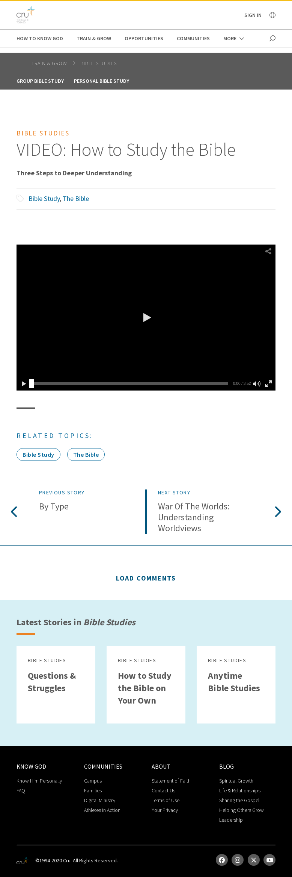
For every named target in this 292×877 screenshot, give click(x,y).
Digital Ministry (99, 800)
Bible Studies (98, 63)
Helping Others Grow (241, 810)
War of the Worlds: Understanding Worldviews (194, 517)
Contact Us (163, 790)
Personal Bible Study (101, 81)
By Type (54, 506)
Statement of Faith (171, 780)
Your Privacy (165, 810)
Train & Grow (94, 38)
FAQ (21, 790)
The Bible (76, 198)
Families (93, 790)
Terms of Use (165, 800)
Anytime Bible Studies (234, 682)
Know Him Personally (39, 780)
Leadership (231, 819)
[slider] (31, 383)
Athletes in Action (102, 810)
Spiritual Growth (236, 780)
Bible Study (44, 198)
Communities (193, 38)
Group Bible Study (40, 81)
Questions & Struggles (52, 682)
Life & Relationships (239, 790)
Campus (93, 780)
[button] (146, 317)
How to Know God (40, 38)
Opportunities (144, 38)
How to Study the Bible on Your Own (145, 688)
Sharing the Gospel (239, 800)
